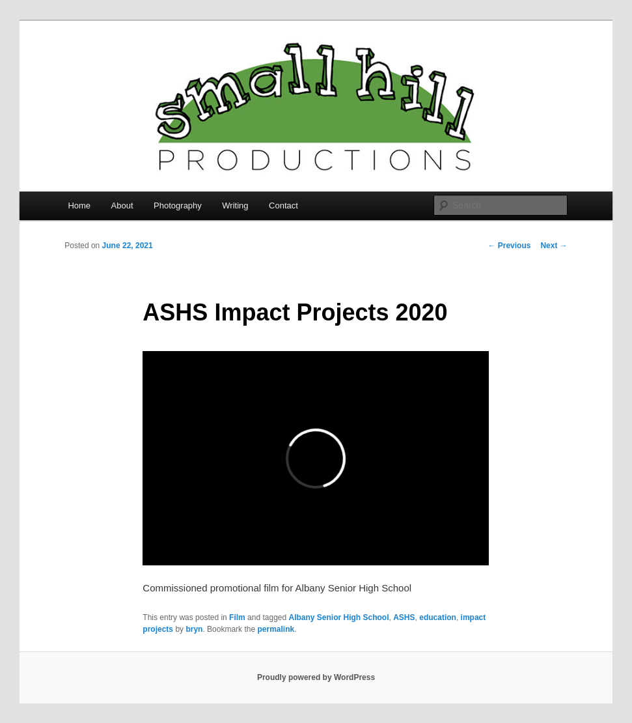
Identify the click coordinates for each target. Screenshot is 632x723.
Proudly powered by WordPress (316, 677)
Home (79, 205)
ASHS (404, 617)
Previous (509, 245)
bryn (193, 629)
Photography (178, 205)
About (122, 205)
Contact (283, 205)
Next (553, 245)
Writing (235, 205)
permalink (275, 629)
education (437, 617)
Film (237, 617)
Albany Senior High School (339, 617)
